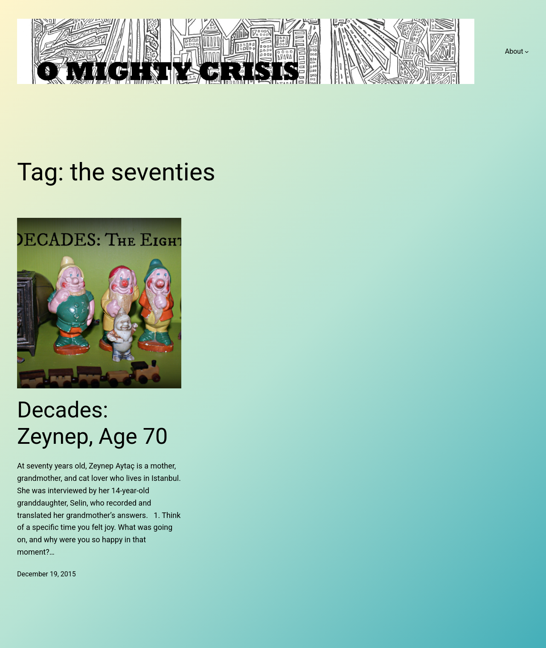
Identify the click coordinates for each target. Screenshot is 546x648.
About (514, 51)
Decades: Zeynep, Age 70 (92, 423)
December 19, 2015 (46, 574)
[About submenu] (527, 51)
